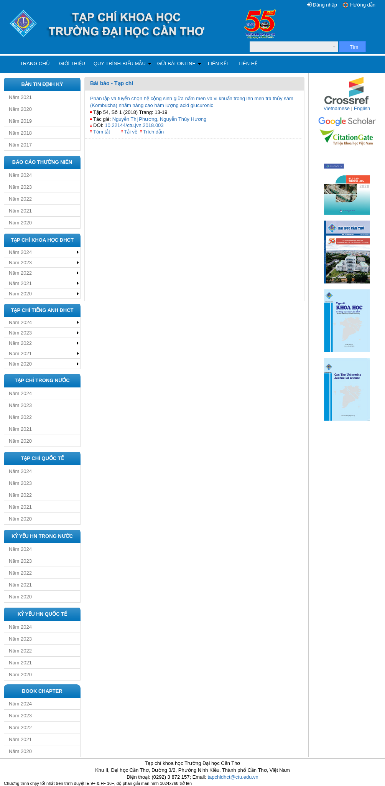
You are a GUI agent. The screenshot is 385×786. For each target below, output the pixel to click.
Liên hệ (248, 63)
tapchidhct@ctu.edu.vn (232, 777)
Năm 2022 (20, 199)
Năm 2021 (20, 97)
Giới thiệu (72, 63)
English (362, 108)
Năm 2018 (20, 133)
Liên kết (218, 63)
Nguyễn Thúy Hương (183, 119)
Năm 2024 (20, 175)
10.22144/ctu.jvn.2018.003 (134, 125)
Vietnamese (337, 108)
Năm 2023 (20, 187)
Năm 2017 (20, 145)
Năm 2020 (20, 109)
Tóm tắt (101, 132)
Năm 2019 (20, 121)
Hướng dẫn (362, 5)
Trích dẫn (153, 132)
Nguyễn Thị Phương (134, 119)
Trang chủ (35, 63)
